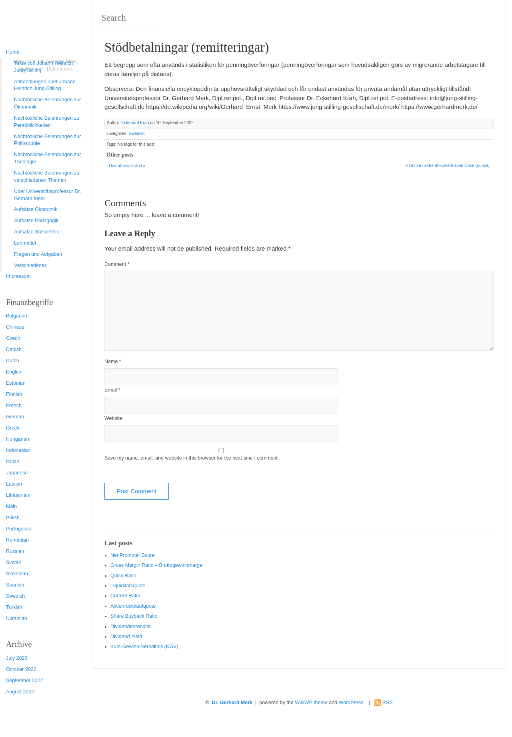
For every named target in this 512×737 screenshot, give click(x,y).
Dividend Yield (126, 636)
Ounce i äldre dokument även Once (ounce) (449, 165)
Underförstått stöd (125, 166)
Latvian (14, 484)
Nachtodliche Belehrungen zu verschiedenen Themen (46, 176)
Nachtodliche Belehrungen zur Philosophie (47, 140)
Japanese (17, 473)
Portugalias (18, 529)
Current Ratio (125, 595)
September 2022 (24, 680)
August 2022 (20, 692)
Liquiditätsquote (128, 585)
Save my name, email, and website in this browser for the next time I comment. (191, 458)
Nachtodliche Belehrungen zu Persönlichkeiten (46, 121)
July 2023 (17, 658)
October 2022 (21, 669)
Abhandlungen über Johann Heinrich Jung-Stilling (45, 85)
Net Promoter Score (132, 555)
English (14, 372)
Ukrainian (16, 618)
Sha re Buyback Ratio (133, 616)
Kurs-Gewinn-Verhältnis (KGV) (144, 646)
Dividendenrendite (130, 626)
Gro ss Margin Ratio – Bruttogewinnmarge (156, 565)
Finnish (14, 394)
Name (112, 361)
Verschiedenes (30, 265)
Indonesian (18, 450)
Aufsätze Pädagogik (36, 220)
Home (12, 52)
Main (11, 506)
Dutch (12, 360)
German (15, 417)
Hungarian (17, 439)
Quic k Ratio (123, 575)
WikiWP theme (311, 702)
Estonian (16, 383)
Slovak (13, 562)
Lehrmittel (25, 243)
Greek (13, 428)
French (14, 405)
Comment (117, 264)
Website (113, 418)
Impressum (18, 276)
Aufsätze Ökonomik (35, 209)
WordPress (351, 702)
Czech (13, 338)
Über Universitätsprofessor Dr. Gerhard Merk (47, 195)
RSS (387, 702)
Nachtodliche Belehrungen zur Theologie (47, 158)
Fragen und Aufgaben (38, 254)
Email (112, 390)
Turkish (14, 607)
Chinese (15, 327)
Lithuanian (17, 495)
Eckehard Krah (135, 122)
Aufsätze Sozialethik (36, 232)
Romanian (17, 540)
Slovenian (17, 573)
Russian (15, 551)
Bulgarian (16, 316)
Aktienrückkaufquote (133, 606)
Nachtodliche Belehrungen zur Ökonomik (47, 103)
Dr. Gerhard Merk (232, 702)
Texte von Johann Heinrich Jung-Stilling (43, 66)
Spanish (15, 585)
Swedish (15, 596)
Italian (12, 461)
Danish (14, 349)
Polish (13, 517)
